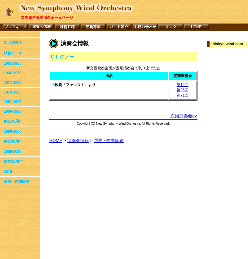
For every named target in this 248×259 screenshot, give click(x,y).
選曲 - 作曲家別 (16, 181)
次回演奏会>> (183, 115)
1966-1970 (12, 73)
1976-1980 (12, 92)
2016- (8, 172)
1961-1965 (12, 63)
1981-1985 (12, 102)
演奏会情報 (78, 140)
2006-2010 (12, 151)
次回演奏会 (13, 43)
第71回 (182, 95)
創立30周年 (13, 121)
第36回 (182, 90)
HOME (55, 140)
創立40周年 (13, 141)
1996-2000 (12, 131)
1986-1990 (12, 111)
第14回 (182, 85)
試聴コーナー (15, 53)
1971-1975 (12, 82)
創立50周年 (13, 161)
